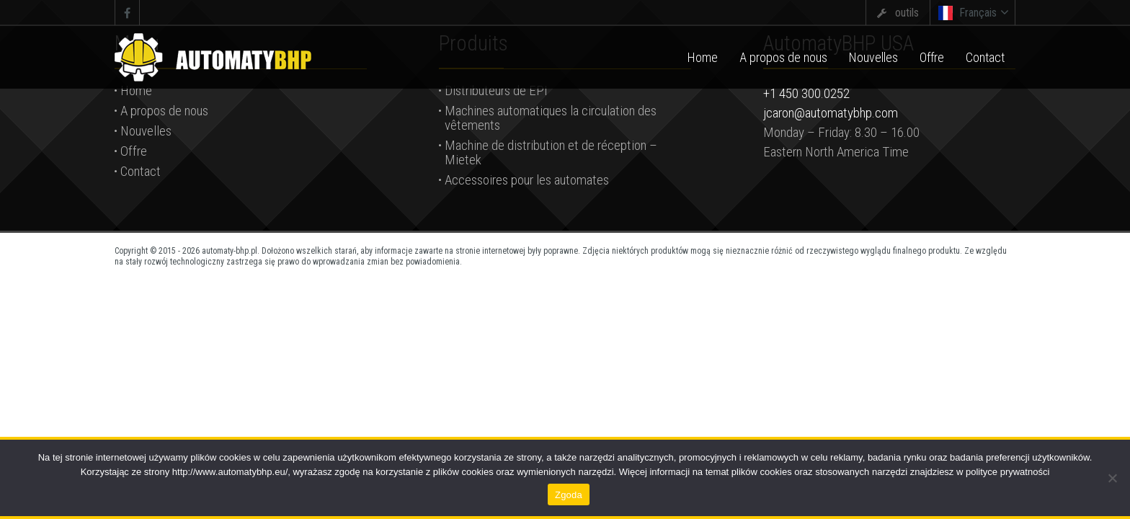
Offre (133, 151)
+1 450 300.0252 (806, 93)
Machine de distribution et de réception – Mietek (551, 152)
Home (136, 90)
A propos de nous (164, 110)
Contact (140, 171)
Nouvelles (146, 131)
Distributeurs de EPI (496, 90)
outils (907, 12)
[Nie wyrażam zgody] (1112, 478)
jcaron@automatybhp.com (830, 113)
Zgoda (568, 494)
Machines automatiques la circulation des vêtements (551, 117)
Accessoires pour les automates (527, 180)
